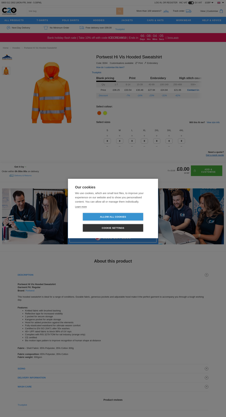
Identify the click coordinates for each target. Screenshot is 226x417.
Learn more (81, 212)
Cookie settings (133, 222)
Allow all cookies (93, 222)
